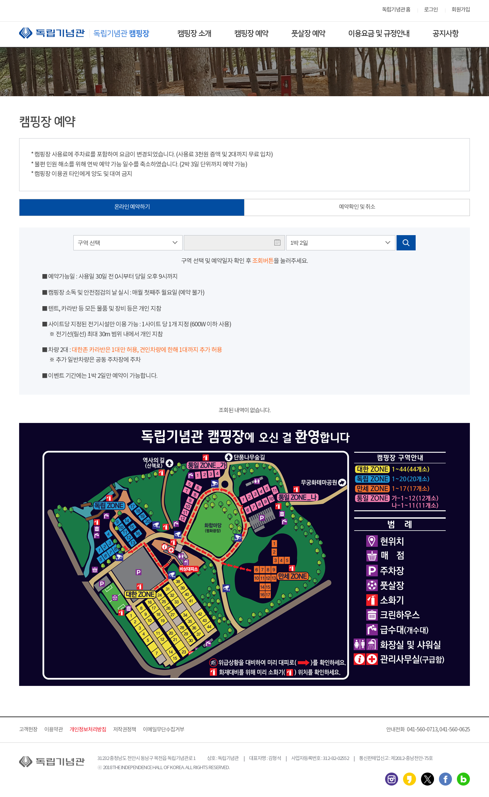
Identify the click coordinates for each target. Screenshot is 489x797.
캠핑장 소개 (194, 33)
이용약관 (53, 730)
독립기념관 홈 (396, 10)
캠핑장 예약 (251, 33)
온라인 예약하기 (132, 207)
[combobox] (128, 242)
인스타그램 (391, 779)
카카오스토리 (409, 779)
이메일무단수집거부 (163, 730)
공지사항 (445, 33)
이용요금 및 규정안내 (379, 33)
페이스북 (445, 779)
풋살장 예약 (308, 33)
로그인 (431, 10)
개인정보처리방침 (88, 730)
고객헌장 (28, 730)
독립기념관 (91, 33)
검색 (406, 242)
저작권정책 (124, 730)
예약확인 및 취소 (357, 207)
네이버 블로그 (463, 779)
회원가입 (461, 10)
